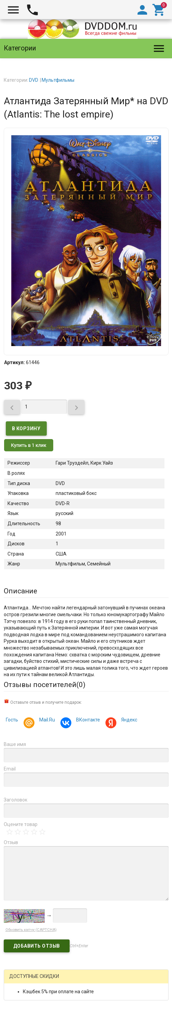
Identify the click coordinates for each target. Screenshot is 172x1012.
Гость (12, 719)
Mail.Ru (46, 720)
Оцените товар (21, 824)
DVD (33, 80)
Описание (20, 591)
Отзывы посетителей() (44, 685)
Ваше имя (15, 744)
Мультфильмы (58, 80)
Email (10, 769)
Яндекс (128, 720)
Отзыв (11, 842)
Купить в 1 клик (28, 445)
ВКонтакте (87, 720)
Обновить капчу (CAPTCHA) (31, 930)
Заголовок (15, 800)
